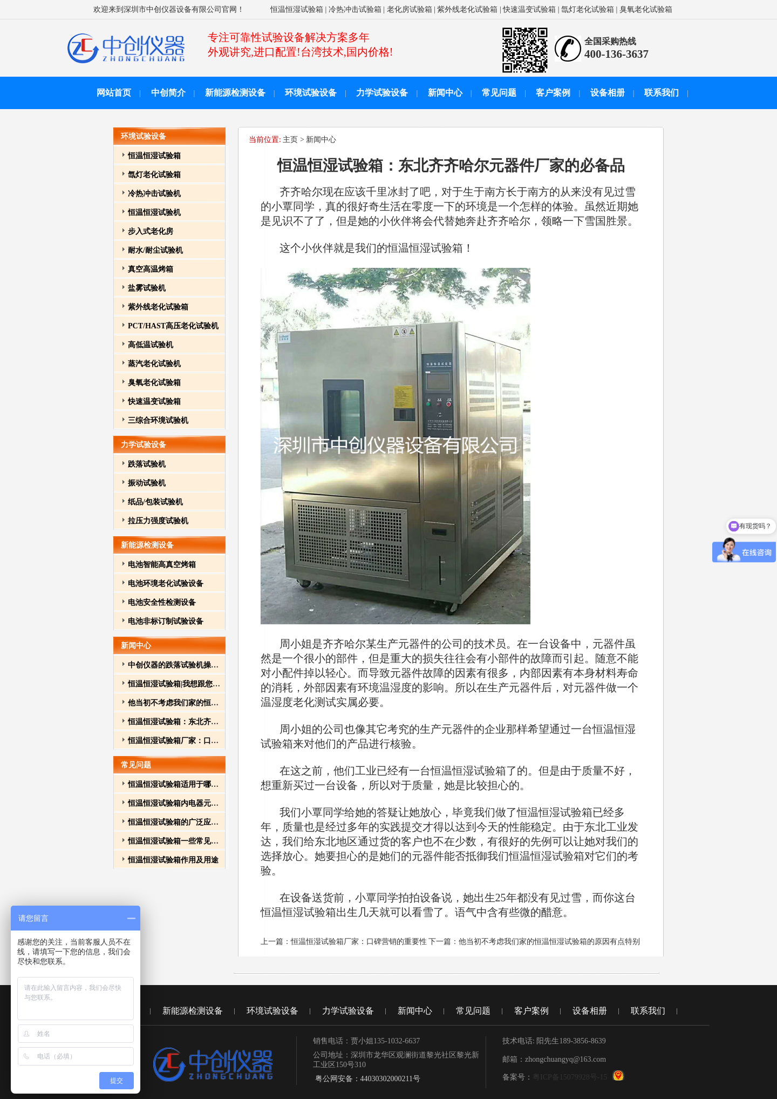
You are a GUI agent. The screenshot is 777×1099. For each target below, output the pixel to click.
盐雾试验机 (147, 288)
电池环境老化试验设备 (165, 583)
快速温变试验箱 (529, 9)
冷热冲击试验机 (154, 194)
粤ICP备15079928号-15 (570, 1077)
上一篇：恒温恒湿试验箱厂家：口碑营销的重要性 (345, 942)
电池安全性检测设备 (162, 602)
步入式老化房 (150, 231)
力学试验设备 (382, 92)
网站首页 (114, 92)
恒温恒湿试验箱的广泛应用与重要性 (188, 822)
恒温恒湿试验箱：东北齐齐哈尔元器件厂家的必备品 (215, 722)
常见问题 (499, 92)
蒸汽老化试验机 (154, 364)
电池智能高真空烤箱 (162, 565)
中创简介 (168, 92)
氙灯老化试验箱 (587, 9)
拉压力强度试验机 (158, 521)
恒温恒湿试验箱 (296, 9)
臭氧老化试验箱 (645, 9)
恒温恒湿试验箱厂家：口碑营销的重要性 (196, 741)
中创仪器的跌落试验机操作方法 (181, 665)
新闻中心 (445, 92)
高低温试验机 (150, 345)
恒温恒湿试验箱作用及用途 (173, 860)
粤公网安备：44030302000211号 (366, 1079)
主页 (290, 140)
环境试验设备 (311, 92)
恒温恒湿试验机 (154, 212)
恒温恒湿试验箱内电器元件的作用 (184, 803)
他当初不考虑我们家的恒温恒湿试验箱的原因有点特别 (218, 703)
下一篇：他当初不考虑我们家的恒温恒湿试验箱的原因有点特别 (534, 942)
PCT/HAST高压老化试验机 (173, 326)
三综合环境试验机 (158, 420)
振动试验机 (147, 483)
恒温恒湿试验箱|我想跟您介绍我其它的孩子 (200, 684)
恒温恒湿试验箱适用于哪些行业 (181, 784)
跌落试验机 (147, 464)
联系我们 (661, 92)
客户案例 (553, 92)
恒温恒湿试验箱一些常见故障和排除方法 (196, 841)
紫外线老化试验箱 (467, 9)
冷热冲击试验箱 (355, 9)
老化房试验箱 (409, 9)
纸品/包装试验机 (155, 502)
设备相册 (607, 92)
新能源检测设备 (235, 92)
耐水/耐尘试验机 (155, 250)
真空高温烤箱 (150, 269)
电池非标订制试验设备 (165, 621)
